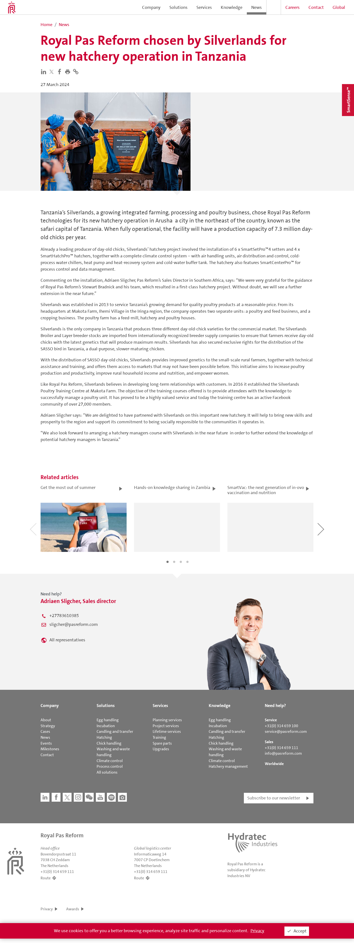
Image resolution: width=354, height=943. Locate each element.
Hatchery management (228, 766)
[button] (69, 71)
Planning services (167, 719)
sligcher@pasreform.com (73, 624)
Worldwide (274, 763)
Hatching (104, 737)
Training (159, 737)
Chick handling (109, 743)
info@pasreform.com (283, 753)
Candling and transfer (115, 731)
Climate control (110, 760)
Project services (166, 725)
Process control (110, 766)
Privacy (47, 909)
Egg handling (108, 719)
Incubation (106, 725)
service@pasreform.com (286, 731)
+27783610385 (64, 616)
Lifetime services (167, 731)
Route (46, 878)
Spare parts (162, 743)
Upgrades (161, 748)
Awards (72, 909)
